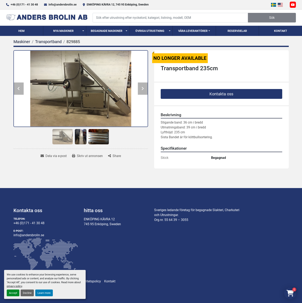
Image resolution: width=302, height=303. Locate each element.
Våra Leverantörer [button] (193, 30)
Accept (13, 292)
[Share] (114, 156)
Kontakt (280, 30)
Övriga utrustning (149, 30)
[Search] (170, 17)
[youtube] (293, 5)
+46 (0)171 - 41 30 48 (24, 4)
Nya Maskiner (63, 30)
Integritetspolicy (89, 281)
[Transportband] (48, 41)
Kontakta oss (221, 93)
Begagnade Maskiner (106, 30)
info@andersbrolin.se (63, 4)
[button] (64, 31)
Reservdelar (237, 30)
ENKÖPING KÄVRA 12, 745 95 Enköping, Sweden (118, 4)
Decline (27, 292)
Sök (272, 18)
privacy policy (14, 286)
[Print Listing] (87, 156)
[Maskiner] (21, 41)
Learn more (44, 292)
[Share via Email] (53, 156)
